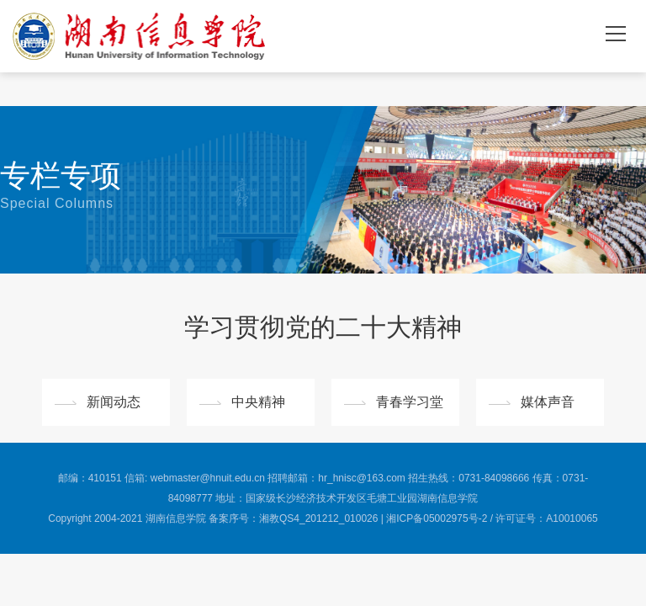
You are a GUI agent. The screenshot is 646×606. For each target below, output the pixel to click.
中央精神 (258, 402)
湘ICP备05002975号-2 (436, 518)
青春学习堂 (409, 402)
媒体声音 (548, 402)
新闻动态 (113, 402)
